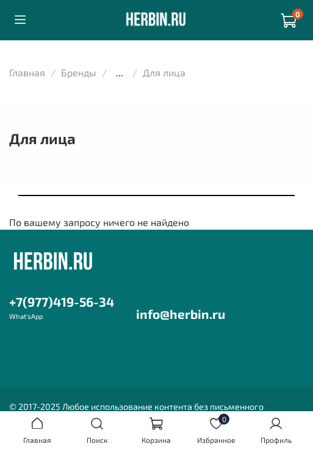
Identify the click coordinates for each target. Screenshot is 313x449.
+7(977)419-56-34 (61, 301)
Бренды (78, 72)
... (119, 72)
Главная (27, 72)
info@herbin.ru (180, 313)
